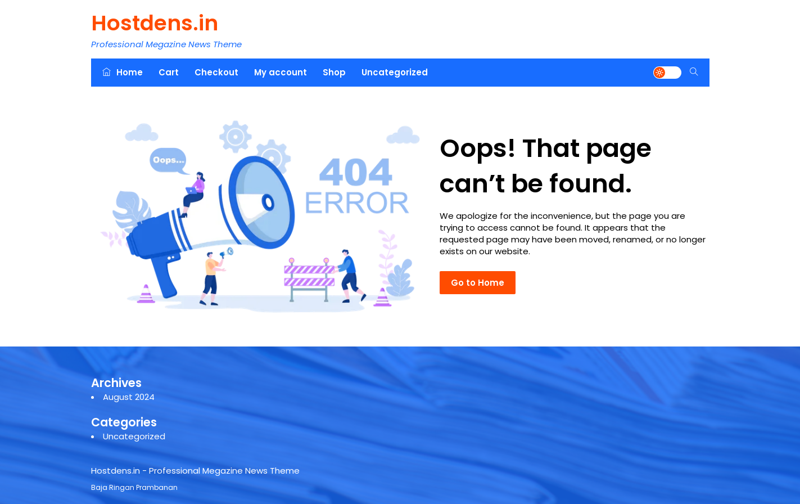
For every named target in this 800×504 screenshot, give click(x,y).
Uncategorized (394, 72)
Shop (334, 72)
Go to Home (477, 283)
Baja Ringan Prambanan (134, 487)
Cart (169, 72)
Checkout (216, 72)
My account (280, 72)
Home (122, 72)
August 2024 (129, 397)
